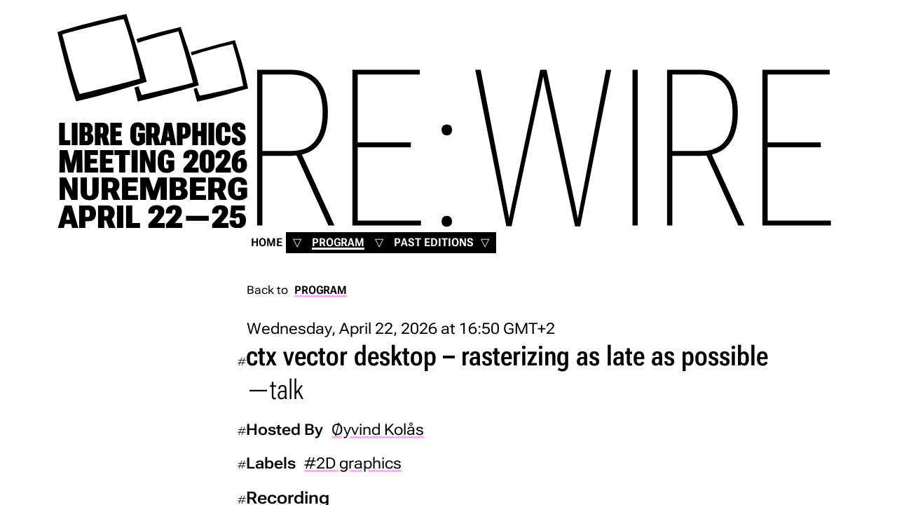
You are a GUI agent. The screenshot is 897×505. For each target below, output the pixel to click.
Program (338, 242)
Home (266, 242)
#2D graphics (353, 463)
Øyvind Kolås (377, 429)
